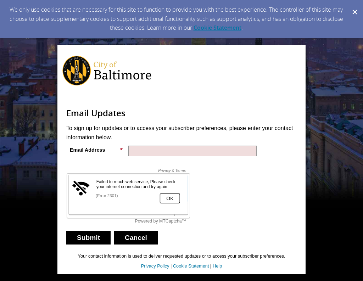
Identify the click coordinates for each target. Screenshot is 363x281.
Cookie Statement (217, 28)
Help (217, 266)
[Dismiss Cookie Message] (354, 6)
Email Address (96, 150)
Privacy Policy (155, 266)
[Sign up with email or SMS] (88, 238)
